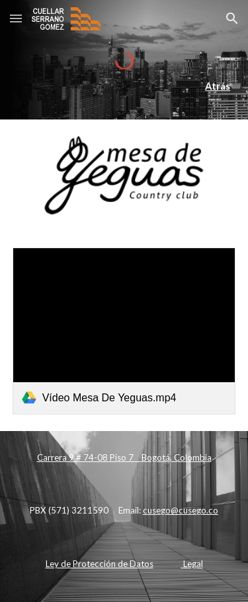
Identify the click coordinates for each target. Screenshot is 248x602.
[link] (124, 331)
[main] (124, 86)
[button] (16, 18)
